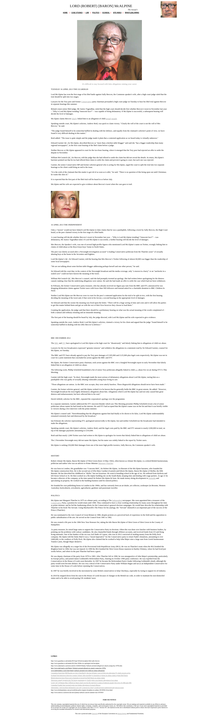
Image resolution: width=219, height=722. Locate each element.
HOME (65, 13)
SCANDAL (106, 13)
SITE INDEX (117, 13)
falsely (74, 118)
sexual (108, 118)
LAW (87, 13)
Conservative (86, 101)
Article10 (95, 713)
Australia (152, 478)
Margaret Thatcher (105, 463)
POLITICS (95, 13)
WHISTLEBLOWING (132, 13)
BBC (56, 343)
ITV (64, 343)
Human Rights (121, 713)
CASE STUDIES (77, 13)
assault (114, 118)
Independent (117, 500)
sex (136, 370)
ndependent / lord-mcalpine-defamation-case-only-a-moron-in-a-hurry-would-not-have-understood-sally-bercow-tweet (87, 687)
